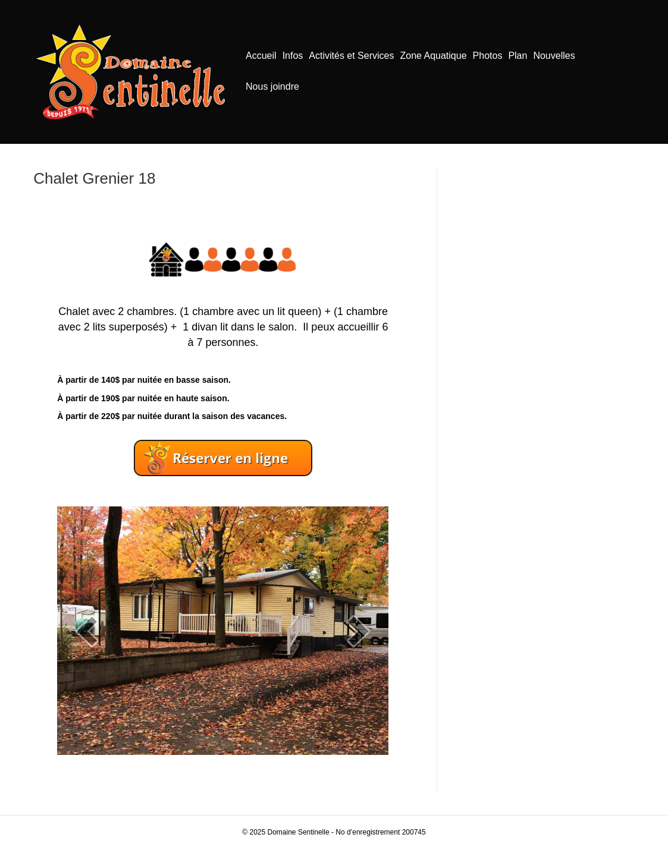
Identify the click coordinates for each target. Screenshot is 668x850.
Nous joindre (272, 86)
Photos (488, 56)
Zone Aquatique (433, 56)
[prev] (87, 631)
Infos (293, 56)
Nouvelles (554, 56)
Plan (517, 56)
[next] (358, 631)
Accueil (261, 56)
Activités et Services (351, 56)
